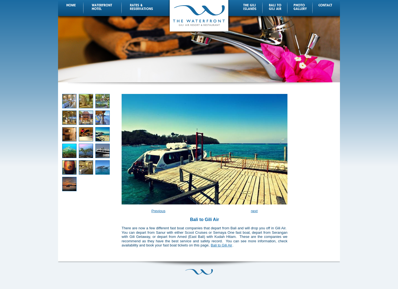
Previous (158, 211)
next (254, 211)
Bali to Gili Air (221, 245)
